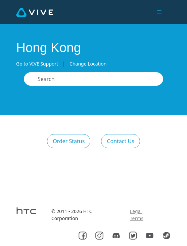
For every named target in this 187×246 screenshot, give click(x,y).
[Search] (93, 79)
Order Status (69, 141)
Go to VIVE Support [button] (37, 63)
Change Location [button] (87, 63)
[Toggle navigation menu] (159, 12)
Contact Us (120, 141)
